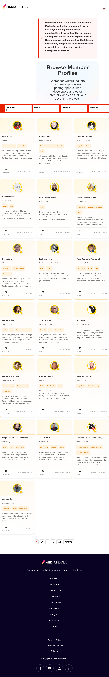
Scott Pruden (45, 320)
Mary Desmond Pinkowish (88, 259)
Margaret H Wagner (11, 376)
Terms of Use (54, 640)
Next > (69, 541)
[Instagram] (59, 668)
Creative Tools (55, 620)
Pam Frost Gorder (47, 198)
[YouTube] (50, 668)
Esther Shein (45, 136)
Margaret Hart (8, 320)
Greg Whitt (7, 499)
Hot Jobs (54, 584)
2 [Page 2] (42, 541)
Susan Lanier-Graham (86, 198)
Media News (55, 608)
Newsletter (54, 596)
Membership (55, 590)
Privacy (54, 651)
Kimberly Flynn (46, 376)
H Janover (81, 320)
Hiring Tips (54, 614)
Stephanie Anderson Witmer (15, 438)
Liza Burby (7, 136)
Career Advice (55, 602)
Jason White (45, 438)
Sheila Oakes (8, 197)
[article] (17, 147)
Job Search (54, 578)
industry (66, 107)
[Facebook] (40, 668)
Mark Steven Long (84, 376)
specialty (38, 107)
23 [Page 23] (59, 541)
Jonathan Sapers (84, 136)
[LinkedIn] (69, 668)
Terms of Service (54, 645)
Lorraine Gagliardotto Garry (89, 438)
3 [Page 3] (47, 541)
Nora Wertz (7, 259)
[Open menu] (104, 8)
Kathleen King (45, 259)
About (55, 626)
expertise (10, 107)
